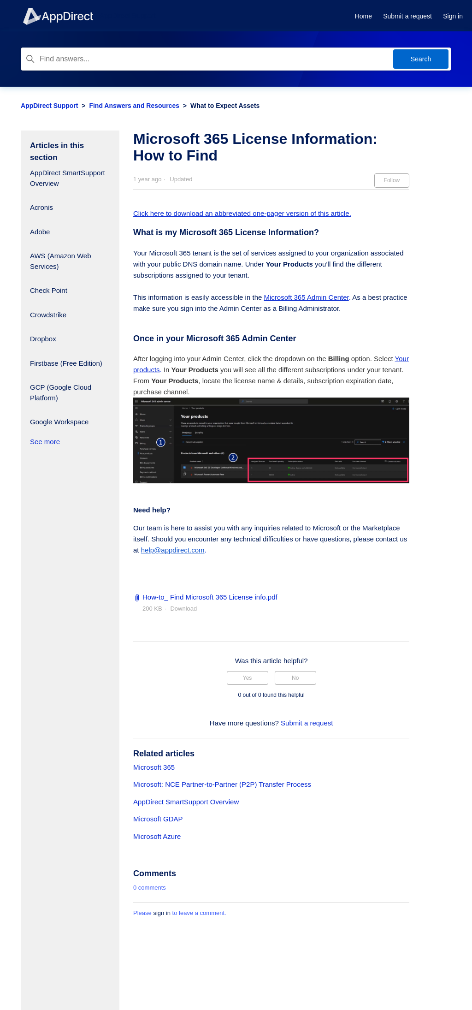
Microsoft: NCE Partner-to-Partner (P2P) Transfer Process (222, 784)
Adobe (40, 232)
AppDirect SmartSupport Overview (67, 178)
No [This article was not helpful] (295, 678)
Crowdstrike (48, 315)
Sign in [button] (453, 16)
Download (183, 608)
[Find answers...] (236, 59)
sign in (162, 912)
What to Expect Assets (225, 105)
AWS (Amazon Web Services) (60, 261)
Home (363, 16)
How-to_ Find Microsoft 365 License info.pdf (209, 597)
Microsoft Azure (157, 836)
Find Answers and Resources (134, 105)
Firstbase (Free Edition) (66, 363)
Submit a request (407, 16)
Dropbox (43, 339)
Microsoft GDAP (158, 819)
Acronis (41, 207)
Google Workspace (59, 422)
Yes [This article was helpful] (247, 678)
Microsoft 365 (154, 767)
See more (45, 442)
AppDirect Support (49, 105)
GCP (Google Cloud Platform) (60, 392)
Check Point (48, 290)
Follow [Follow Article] (392, 180)
